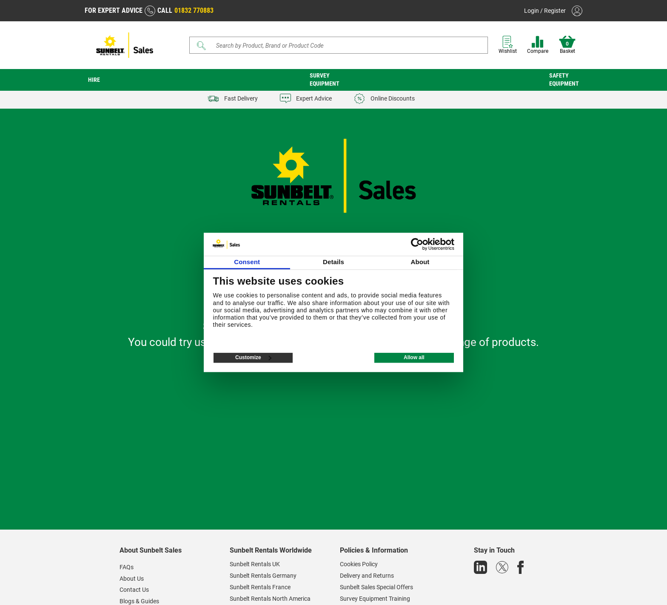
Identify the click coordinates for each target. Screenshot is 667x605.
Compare (537, 45)
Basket (567, 45)
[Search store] (341, 45)
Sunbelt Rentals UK (255, 564)
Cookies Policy (359, 564)
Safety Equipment (564, 79)
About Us (132, 578)
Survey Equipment (324, 79)
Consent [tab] (247, 262)
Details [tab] (333, 262)
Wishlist (508, 45)
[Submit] (202, 45)
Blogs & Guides (139, 601)
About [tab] (419, 262)
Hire (94, 79)
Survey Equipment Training (375, 598)
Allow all (414, 358)
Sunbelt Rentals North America (270, 598)
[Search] (338, 45)
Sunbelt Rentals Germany (263, 575)
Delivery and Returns (367, 575)
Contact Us (134, 589)
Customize (253, 358)
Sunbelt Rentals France (260, 587)
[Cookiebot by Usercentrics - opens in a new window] (417, 244)
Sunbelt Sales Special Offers (376, 587)
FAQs (127, 567)
